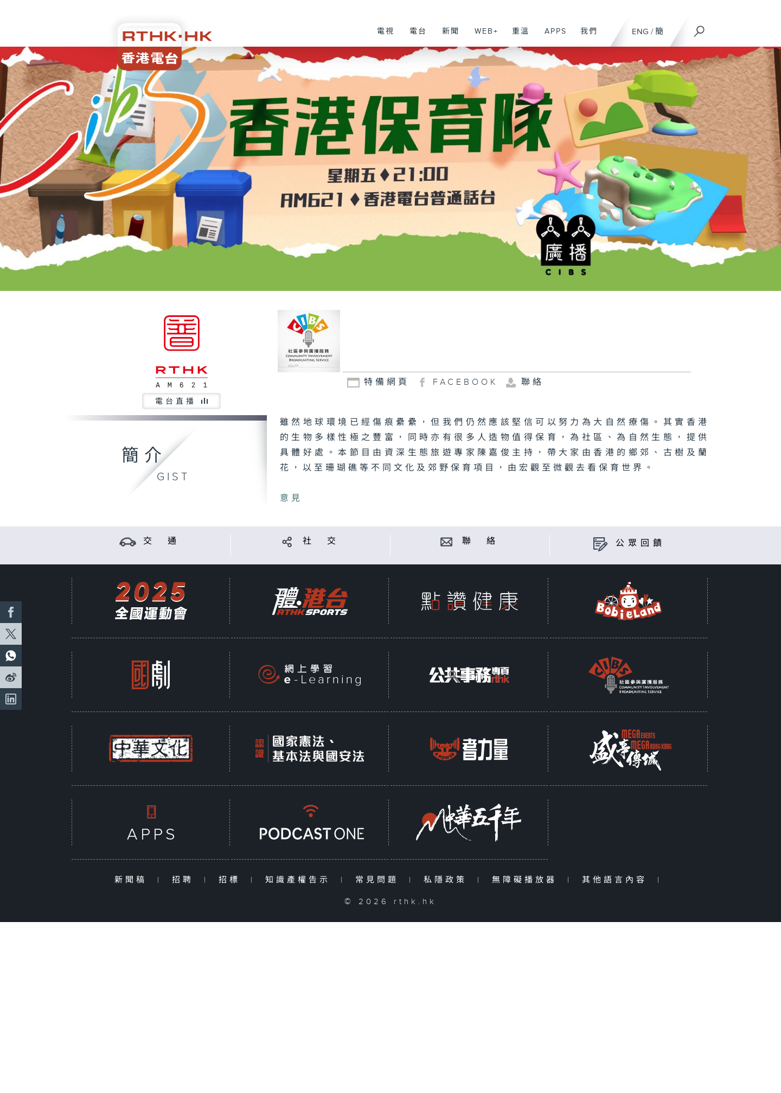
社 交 (321, 541)
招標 (232, 880)
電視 (381, 37)
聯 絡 (480, 541)
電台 (414, 37)
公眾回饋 (640, 543)
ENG (640, 31)
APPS (551, 37)
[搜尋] (700, 28)
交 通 (161, 541)
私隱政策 (448, 880)
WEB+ (482, 37)
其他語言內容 (617, 880)
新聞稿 (133, 880)
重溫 (516, 37)
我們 (585, 37)
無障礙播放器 (527, 880)
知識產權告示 (300, 880)
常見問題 (379, 880)
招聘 (185, 880)
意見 (291, 498)
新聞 (446, 37)
